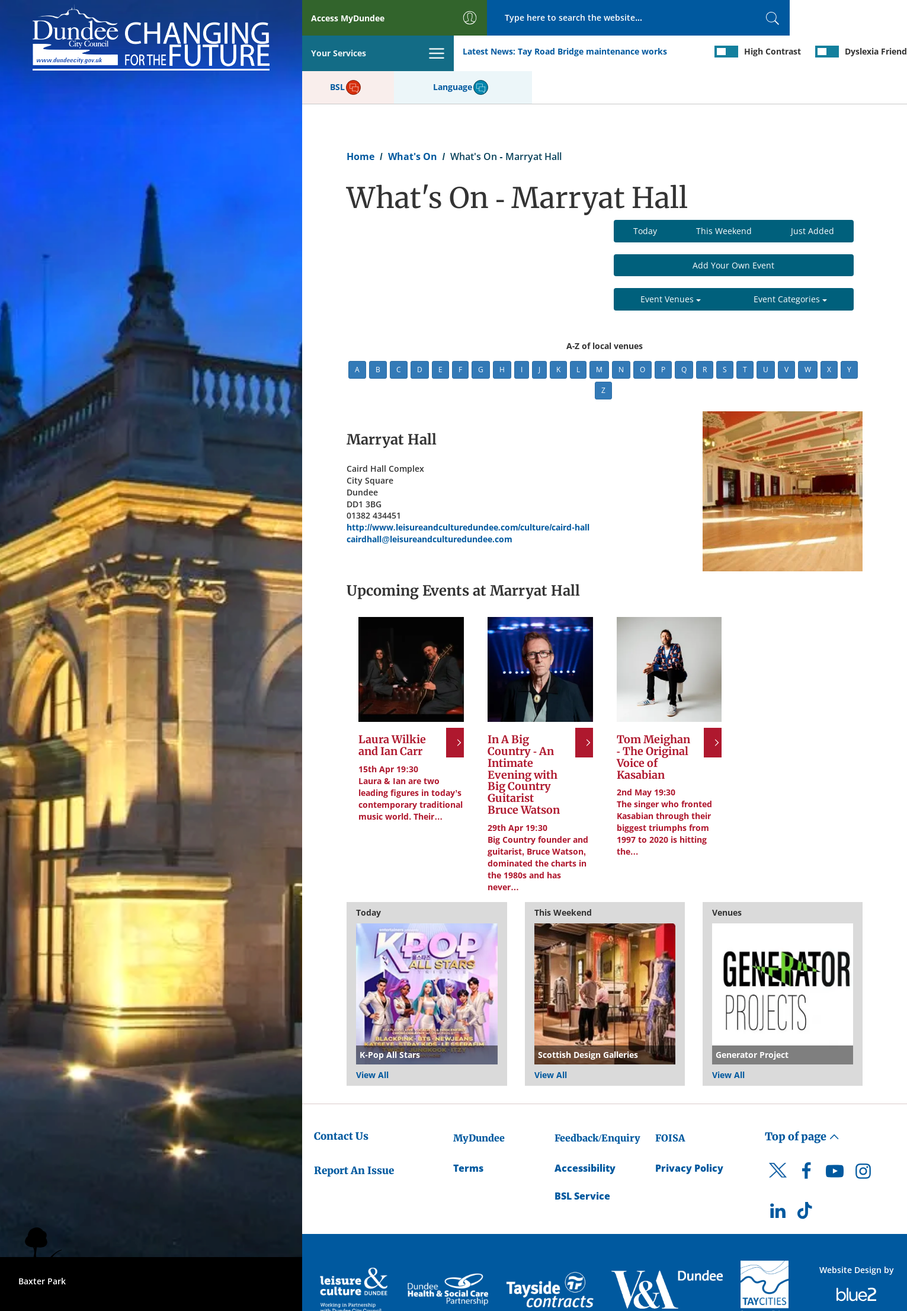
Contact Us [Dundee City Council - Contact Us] (341, 1101)
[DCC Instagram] (863, 1139)
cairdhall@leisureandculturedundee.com (429, 505)
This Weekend (724, 196)
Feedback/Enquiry (597, 1103)
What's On (412, 122)
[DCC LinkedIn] (778, 1179)
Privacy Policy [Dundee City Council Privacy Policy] (689, 1133)
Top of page (802, 1102)
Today (645, 196)
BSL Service (582, 1161)
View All (372, 1040)
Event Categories (790, 265)
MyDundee (479, 1103)
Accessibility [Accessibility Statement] (585, 1133)
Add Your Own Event (733, 230)
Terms (468, 1133)
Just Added (812, 196)
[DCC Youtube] (835, 1139)
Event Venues (670, 265)
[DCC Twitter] (778, 1146)
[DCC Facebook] (806, 1139)
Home (360, 122)
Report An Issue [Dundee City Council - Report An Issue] (354, 1136)
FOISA (670, 1103)
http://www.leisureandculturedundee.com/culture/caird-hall (468, 493)
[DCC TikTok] (806, 1179)
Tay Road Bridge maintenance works (441, 52)
